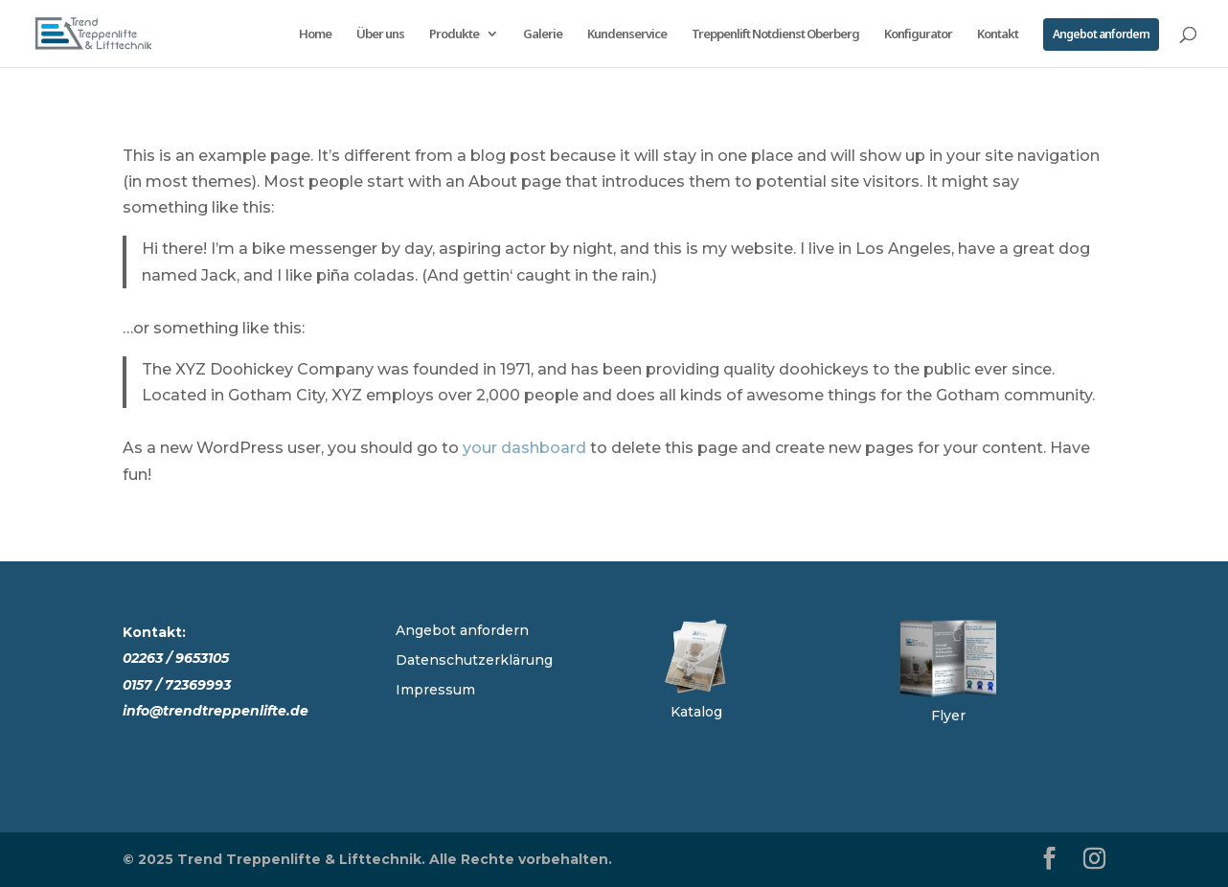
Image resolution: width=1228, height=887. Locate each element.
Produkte (454, 34)
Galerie (542, 34)
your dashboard (524, 448)
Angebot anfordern (1101, 34)
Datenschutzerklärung (474, 660)
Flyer (948, 715)
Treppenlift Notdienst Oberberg (775, 34)
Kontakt (997, 34)
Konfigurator (918, 34)
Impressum (435, 689)
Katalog (696, 711)
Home (315, 34)
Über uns (380, 34)
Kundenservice (627, 34)
